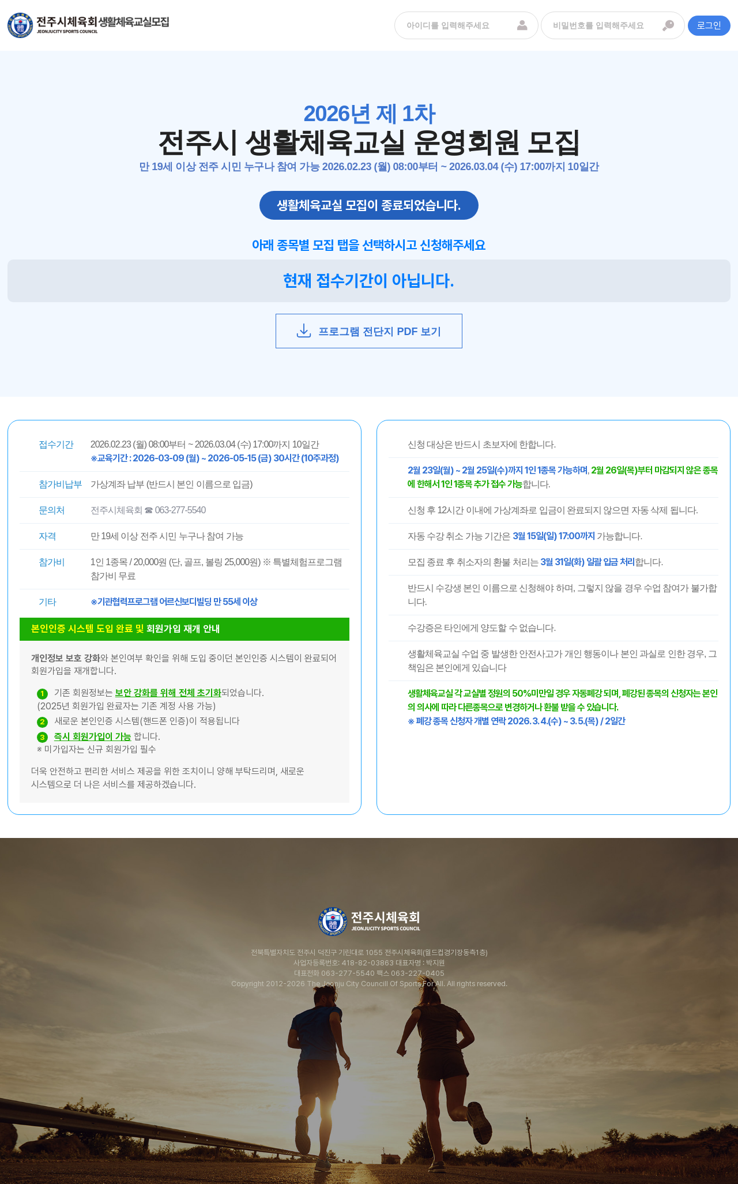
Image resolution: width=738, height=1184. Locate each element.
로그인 (709, 25)
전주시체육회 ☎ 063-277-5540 (148, 510)
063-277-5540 (348, 973)
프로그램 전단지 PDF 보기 (368, 330)
